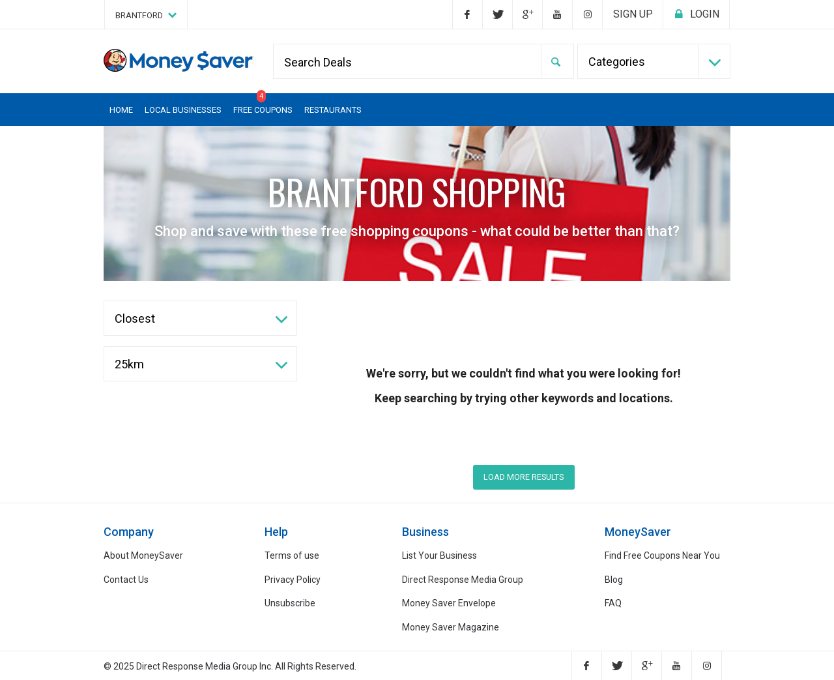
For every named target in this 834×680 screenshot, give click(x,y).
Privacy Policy (293, 579)
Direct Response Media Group (462, 579)
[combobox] (654, 61)
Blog (614, 579)
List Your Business (439, 555)
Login (696, 14)
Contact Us (126, 579)
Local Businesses (183, 110)
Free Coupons (263, 104)
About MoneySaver (143, 555)
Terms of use (292, 555)
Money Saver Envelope (449, 603)
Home (121, 110)
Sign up (633, 14)
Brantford (146, 15)
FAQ (613, 603)
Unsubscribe (290, 603)
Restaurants (333, 110)
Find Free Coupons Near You (662, 555)
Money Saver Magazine (450, 627)
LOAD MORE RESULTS (523, 477)
